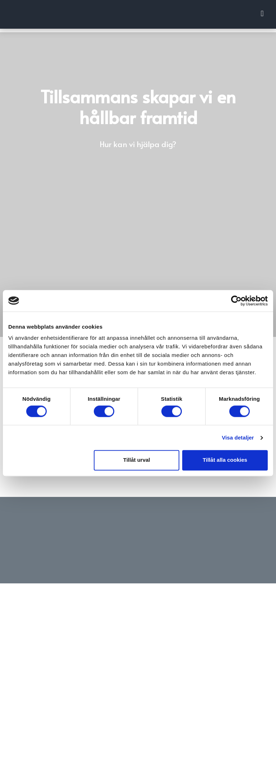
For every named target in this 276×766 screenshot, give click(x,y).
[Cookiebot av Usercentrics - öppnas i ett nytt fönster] (236, 300)
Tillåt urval (136, 460)
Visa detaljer (238, 437)
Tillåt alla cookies (225, 460)
